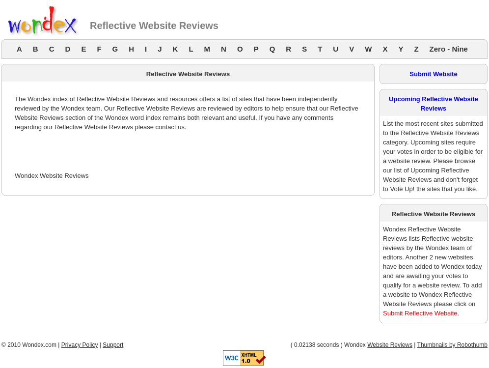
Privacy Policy (79, 344)
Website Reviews (389, 344)
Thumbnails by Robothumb (452, 344)
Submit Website (433, 74)
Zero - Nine (449, 49)
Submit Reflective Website (420, 313)
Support (113, 344)
